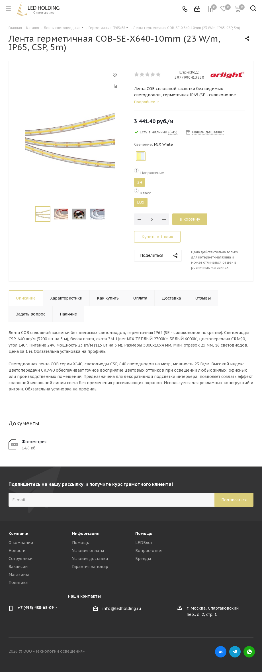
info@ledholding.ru (121, 608)
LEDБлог (144, 542)
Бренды (143, 558)
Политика (18, 582)
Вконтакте (220, 651)
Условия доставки (90, 558)
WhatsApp (249, 651)
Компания (19, 533)
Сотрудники (20, 558)
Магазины (19, 574)
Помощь (80, 542)
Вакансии (18, 566)
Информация (85, 533)
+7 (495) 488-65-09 (36, 607)
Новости (17, 550)
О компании (21, 542)
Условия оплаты (88, 550)
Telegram (235, 651)
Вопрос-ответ (149, 550)
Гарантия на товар (90, 566)
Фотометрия (34, 441)
